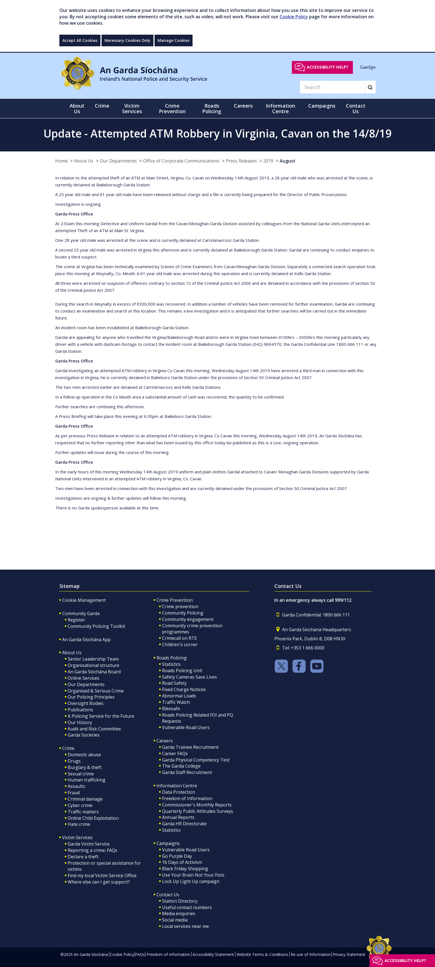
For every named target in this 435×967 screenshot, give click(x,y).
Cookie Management (84, 600)
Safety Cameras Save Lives (189, 677)
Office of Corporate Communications (181, 161)
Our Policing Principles (91, 697)
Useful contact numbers (187, 907)
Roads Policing (171, 658)
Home (61, 161)
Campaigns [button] (321, 105)
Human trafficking (86, 780)
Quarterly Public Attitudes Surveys (197, 811)
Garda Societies (84, 735)
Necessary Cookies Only (127, 40)
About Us (83, 161)
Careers (164, 741)
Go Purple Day (177, 856)
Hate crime (79, 824)
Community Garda (81, 613)
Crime (68, 748)
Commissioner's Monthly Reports (197, 805)
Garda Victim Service (89, 844)
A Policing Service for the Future (101, 716)
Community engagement (188, 619)
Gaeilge (368, 67)
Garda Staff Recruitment (187, 772)
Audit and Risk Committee (94, 729)
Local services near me (185, 926)
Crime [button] (102, 105)
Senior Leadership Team (93, 659)
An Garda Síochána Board (94, 672)
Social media (175, 920)
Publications (80, 710)
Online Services (83, 678)
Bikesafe (171, 708)
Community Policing (182, 613)
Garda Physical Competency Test (196, 760)
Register (76, 620)
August (287, 161)
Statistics (171, 664)
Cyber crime (80, 805)
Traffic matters (83, 812)
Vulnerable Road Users (186, 727)
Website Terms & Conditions (262, 954)
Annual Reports (178, 817)
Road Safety (174, 683)
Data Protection (178, 792)
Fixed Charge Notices (184, 689)
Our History (80, 722)
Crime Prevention (174, 600)
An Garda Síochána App (86, 639)
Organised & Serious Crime (96, 691)
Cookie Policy (294, 17)
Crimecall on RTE (179, 638)
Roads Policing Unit (182, 670)
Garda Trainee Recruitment (190, 747)
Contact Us (167, 895)
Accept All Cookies (79, 40)
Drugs (74, 761)
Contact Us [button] (355, 108)
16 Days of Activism (182, 862)
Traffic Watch (176, 702)
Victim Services (77, 837)
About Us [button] (77, 108)
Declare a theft (83, 857)
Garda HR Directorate (184, 824)
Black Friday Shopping (185, 869)
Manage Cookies (173, 40)
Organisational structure (93, 665)
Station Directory (180, 901)
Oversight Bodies (85, 703)
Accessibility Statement (213, 954)
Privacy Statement (349, 954)
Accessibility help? (327, 67)
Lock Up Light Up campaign (190, 881)
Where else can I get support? (99, 882)
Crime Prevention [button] (172, 108)
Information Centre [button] (280, 108)
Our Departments (118, 161)
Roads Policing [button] (211, 108)
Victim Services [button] (132, 108)
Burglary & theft (85, 767)
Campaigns (168, 843)
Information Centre (176, 786)
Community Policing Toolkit (96, 626)
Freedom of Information (187, 798)
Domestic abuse (84, 755)
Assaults (76, 786)
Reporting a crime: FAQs (92, 850)
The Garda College (181, 766)
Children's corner (180, 644)
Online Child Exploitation (93, 818)
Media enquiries (178, 913)
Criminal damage (85, 799)
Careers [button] (243, 105)
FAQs (140, 954)
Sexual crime (81, 774)
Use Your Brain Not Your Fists (193, 875)
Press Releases (241, 161)
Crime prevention (180, 606)
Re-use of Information (311, 954)
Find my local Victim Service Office (102, 875)
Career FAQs (175, 753)
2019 (268, 161)
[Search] (332, 87)
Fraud (74, 793)
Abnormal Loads (179, 696)
